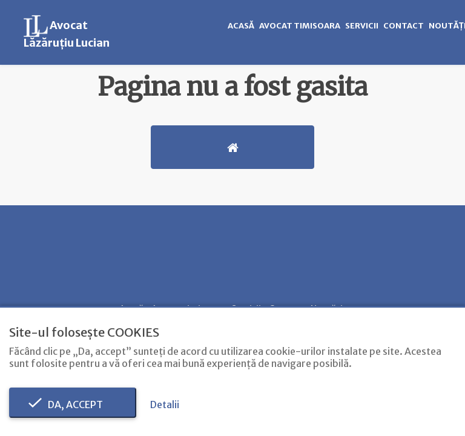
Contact (403, 26)
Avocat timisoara (299, 26)
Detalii (164, 404)
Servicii (361, 26)
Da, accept (72, 404)
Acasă (241, 26)
